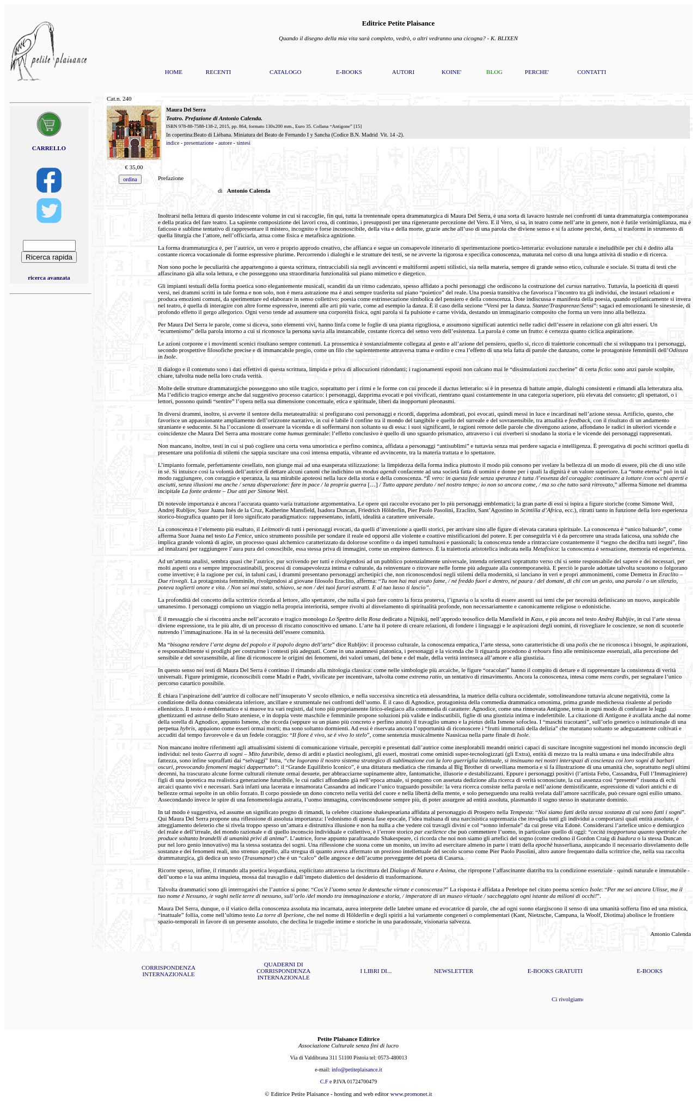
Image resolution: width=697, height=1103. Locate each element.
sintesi (243, 143)
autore (225, 143)
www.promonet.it (411, 1093)
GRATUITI (569, 971)
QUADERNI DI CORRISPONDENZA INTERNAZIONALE (283, 971)
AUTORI (403, 72)
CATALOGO (285, 72)
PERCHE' (537, 72)
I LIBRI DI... (376, 971)
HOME (173, 72)
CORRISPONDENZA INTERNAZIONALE (168, 970)
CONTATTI (591, 72)
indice (172, 143)
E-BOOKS (349, 72)
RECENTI (218, 72)
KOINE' (451, 72)
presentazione (199, 143)
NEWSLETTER (453, 971)
